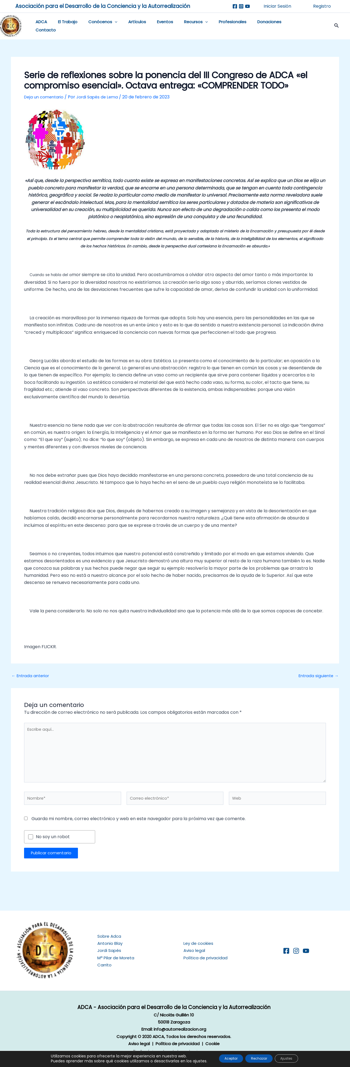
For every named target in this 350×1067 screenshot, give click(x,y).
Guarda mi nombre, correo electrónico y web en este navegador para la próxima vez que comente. (138, 825)
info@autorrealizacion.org (180, 1029)
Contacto (279, 26)
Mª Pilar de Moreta (115, 957)
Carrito (104, 964)
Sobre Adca (109, 936)
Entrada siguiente (317, 676)
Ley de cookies (198, 943)
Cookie (212, 1043)
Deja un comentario (45, 97)
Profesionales (215, 26)
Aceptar (224, 1058)
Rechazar (259, 1058)
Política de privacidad (205, 957)
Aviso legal (194, 950)
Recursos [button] (181, 26)
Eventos (153, 26)
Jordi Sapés (109, 950)
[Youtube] (247, 6)
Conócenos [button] (95, 26)
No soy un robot (53, 843)
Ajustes (294, 1058)
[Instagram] (241, 6)
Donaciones (249, 26)
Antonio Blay (109, 943)
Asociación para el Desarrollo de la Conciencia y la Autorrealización (102, 6)
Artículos (127, 26)
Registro (322, 6)
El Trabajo (63, 26)
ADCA (40, 26)
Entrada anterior (32, 676)
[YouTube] (306, 950)
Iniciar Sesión (277, 6)
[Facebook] (234, 6)
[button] (107, 26)
